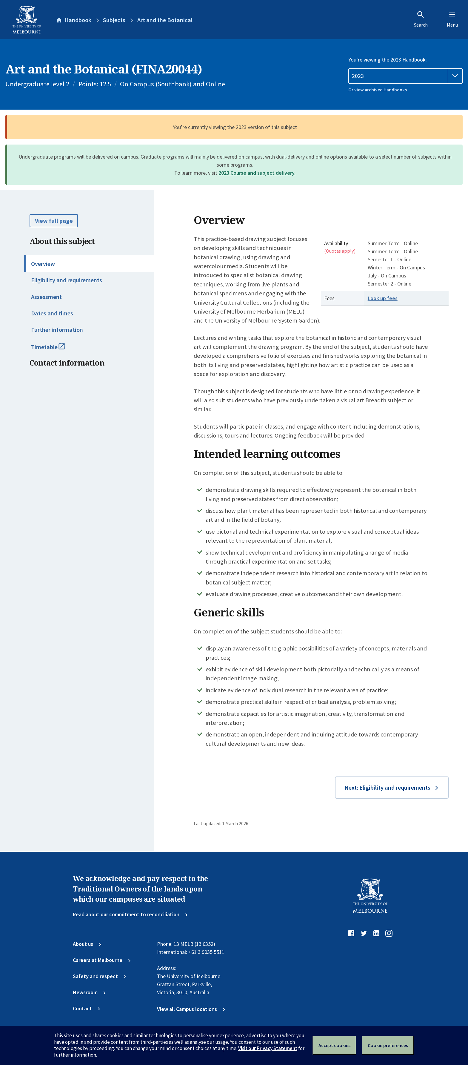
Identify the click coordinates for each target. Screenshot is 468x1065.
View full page (54, 221)
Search (421, 19)
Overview (43, 264)
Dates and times (52, 313)
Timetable (55, 349)
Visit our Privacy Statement (267, 1048)
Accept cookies (334, 1045)
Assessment (46, 297)
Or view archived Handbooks (377, 90)
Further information (57, 330)
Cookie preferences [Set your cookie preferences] (388, 1045)
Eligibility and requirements (66, 280)
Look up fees (383, 298)
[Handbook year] (405, 76)
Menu (452, 19)
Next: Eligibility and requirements (387, 787)
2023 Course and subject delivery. (256, 172)
